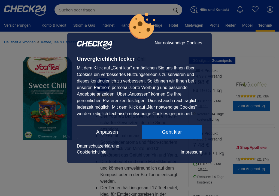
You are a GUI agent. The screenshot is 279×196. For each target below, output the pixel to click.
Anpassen (107, 132)
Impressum (191, 152)
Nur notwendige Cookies (178, 43)
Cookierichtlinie (92, 152)
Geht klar (172, 132)
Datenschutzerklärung (98, 146)
